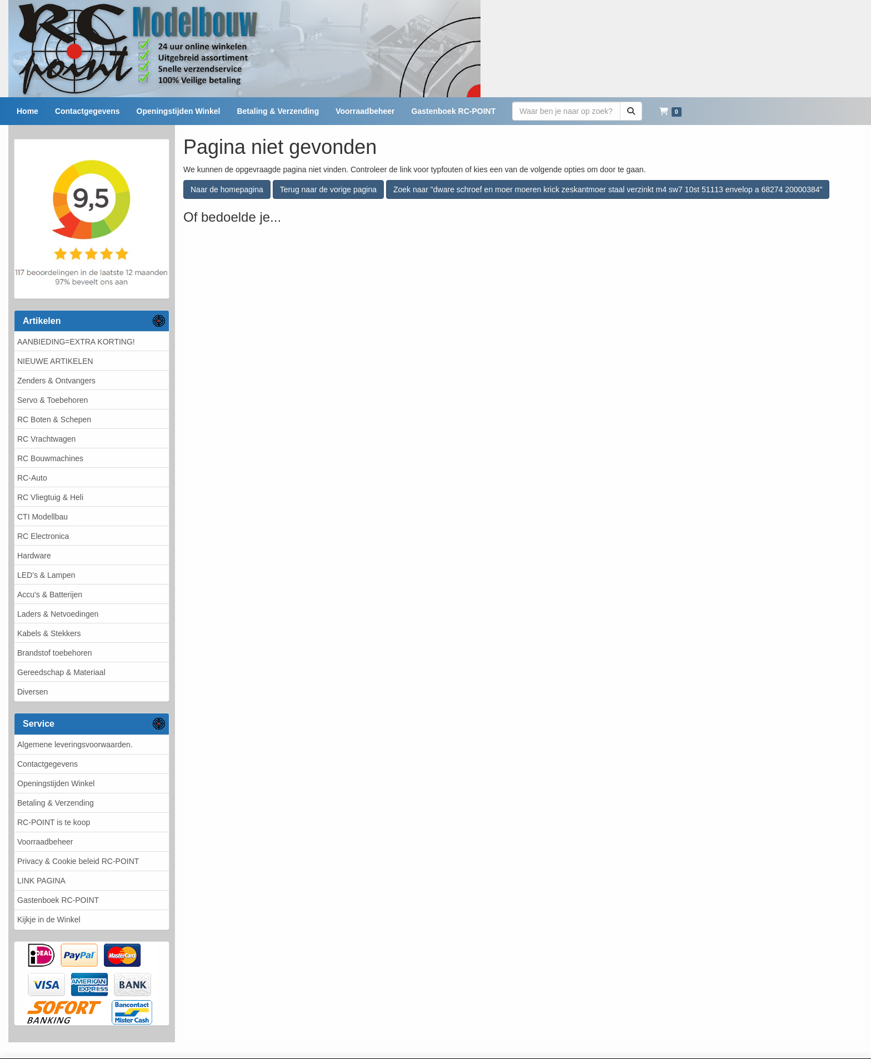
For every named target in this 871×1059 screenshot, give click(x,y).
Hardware (34, 555)
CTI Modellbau (42, 516)
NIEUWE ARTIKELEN (55, 361)
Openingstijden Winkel (55, 783)
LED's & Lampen (46, 575)
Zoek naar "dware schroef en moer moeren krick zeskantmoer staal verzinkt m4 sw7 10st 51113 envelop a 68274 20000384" (608, 189)
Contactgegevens (47, 764)
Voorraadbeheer (45, 841)
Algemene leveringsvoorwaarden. (75, 744)
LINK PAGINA (41, 880)
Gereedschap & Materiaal (61, 672)
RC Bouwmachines (50, 458)
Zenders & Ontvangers (56, 380)
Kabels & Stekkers (49, 633)
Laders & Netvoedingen (57, 614)
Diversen (32, 691)
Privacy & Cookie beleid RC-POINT (78, 861)
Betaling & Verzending (55, 802)
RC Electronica (43, 536)
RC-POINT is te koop (53, 822)
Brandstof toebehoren (54, 652)
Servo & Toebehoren (52, 400)
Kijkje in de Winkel (49, 919)
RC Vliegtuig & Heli (50, 497)
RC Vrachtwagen (46, 438)
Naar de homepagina (227, 189)
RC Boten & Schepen (54, 419)
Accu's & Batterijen (49, 594)
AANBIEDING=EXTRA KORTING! (76, 341)
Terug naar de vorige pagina (328, 189)
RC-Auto (32, 477)
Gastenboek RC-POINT (58, 900)
